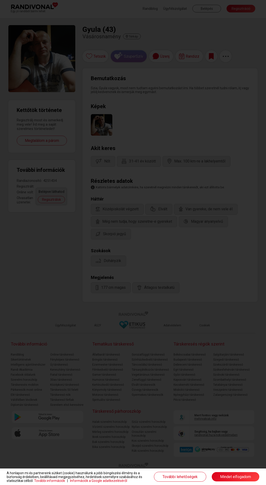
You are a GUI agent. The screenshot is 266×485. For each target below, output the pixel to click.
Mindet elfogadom (235, 476)
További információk (49, 481)
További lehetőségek (180, 476)
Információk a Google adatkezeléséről (98, 481)
